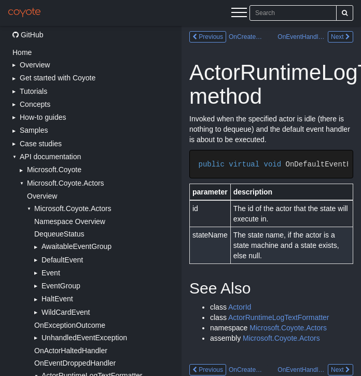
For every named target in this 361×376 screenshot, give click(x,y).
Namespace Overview (69, 221)
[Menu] (239, 14)
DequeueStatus (59, 234)
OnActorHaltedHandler (70, 350)
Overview (42, 196)
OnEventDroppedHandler (75, 363)
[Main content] (271, 201)
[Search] (344, 13)
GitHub (27, 35)
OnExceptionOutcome (69, 325)
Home (22, 52)
